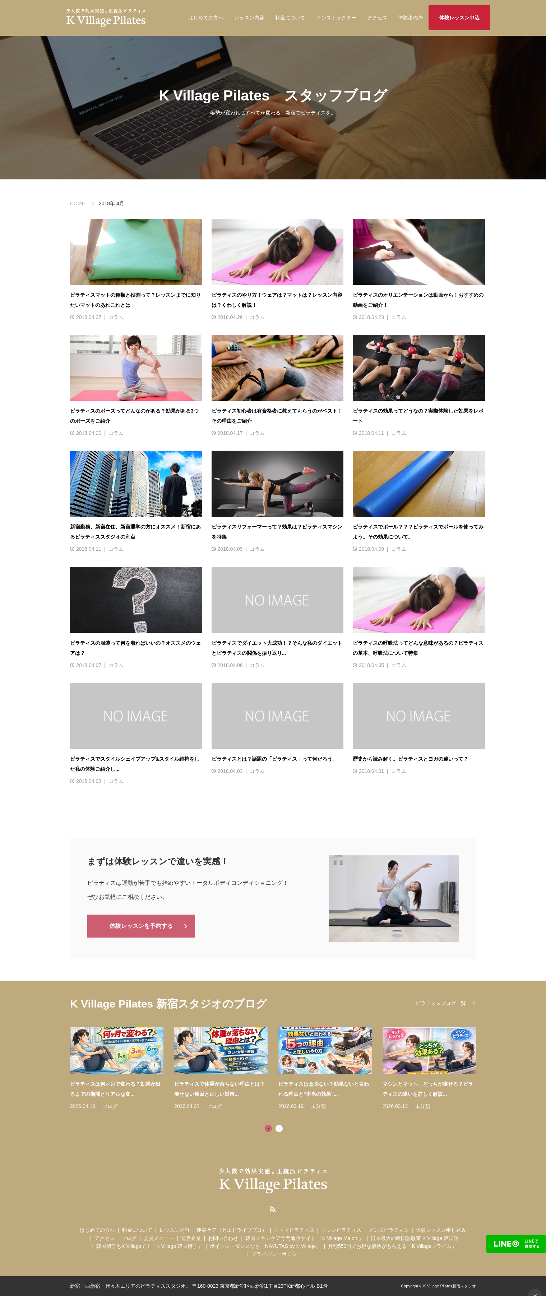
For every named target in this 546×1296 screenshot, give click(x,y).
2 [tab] (279, 1128)
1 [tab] (268, 1128)
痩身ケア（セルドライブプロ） (231, 1230)
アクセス (377, 17)
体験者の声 (410, 17)
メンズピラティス (389, 1230)
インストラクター (336, 17)
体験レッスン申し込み (441, 1230)
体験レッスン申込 (459, 17)
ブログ (109, 1106)
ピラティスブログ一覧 (441, 1003)
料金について (290, 17)
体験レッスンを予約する (141, 925)
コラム (116, 317)
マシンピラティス (341, 1230)
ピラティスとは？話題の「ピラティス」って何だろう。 (274, 759)
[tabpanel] (278, 1069)
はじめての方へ (205, 17)
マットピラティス (294, 1230)
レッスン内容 (249, 17)
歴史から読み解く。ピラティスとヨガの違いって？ (410, 759)
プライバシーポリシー (276, 1254)
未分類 (318, 1106)
